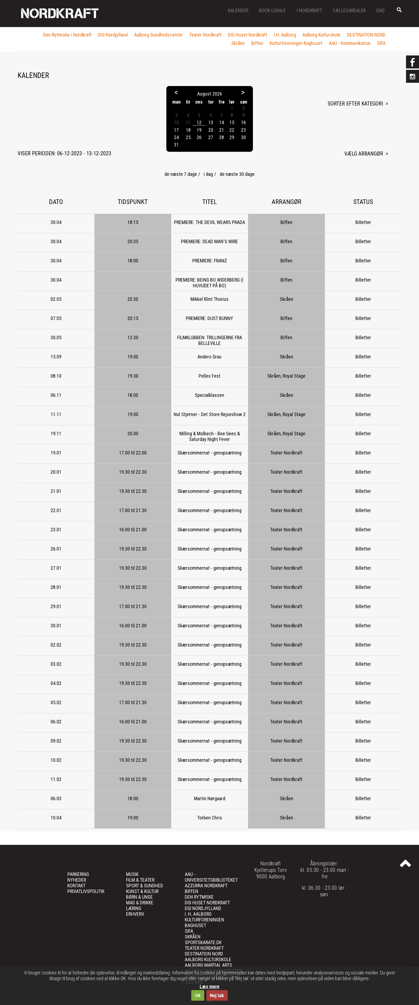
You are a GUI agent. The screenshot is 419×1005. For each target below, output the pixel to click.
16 (243, 122)
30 (243, 137)
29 (231, 137)
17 (176, 130)
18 (188, 130)
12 (199, 122)
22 (231, 130)
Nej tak (217, 995)
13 (210, 122)
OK (198, 995)
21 (221, 130)
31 (176, 144)
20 (210, 130)
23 (243, 130)
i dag (208, 174)
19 (199, 130)
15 (231, 122)
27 (210, 137)
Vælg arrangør (363, 153)
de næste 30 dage (237, 174)
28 (221, 137)
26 (199, 137)
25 (188, 137)
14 (221, 122)
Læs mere (209, 986)
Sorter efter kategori (355, 103)
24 (176, 137)
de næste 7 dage (180, 174)
